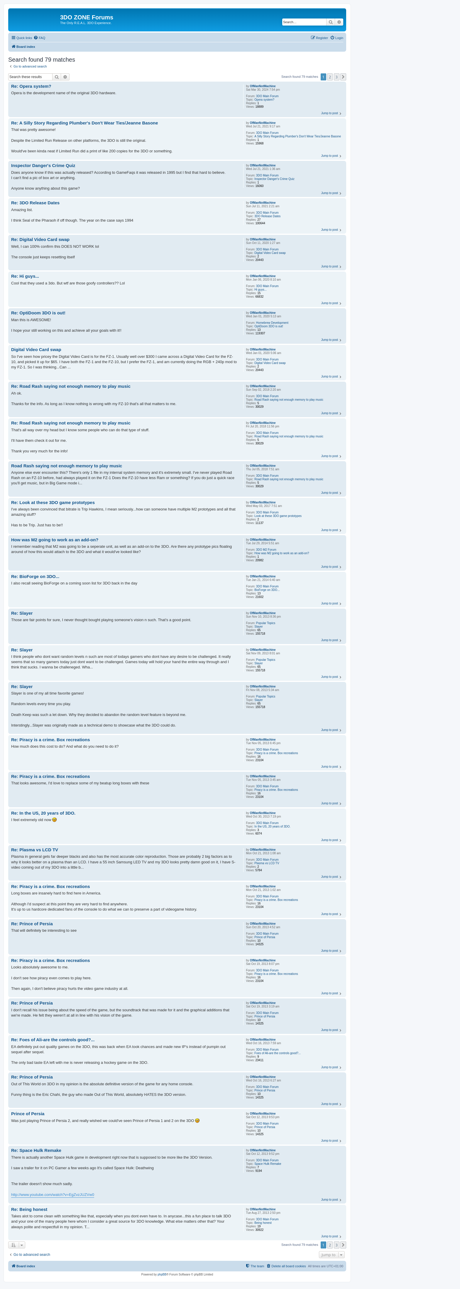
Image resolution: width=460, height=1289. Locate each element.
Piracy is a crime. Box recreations (276, 753)
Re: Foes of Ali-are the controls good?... (52, 1039)
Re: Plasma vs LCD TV (34, 849)
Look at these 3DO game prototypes (278, 516)
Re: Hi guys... (25, 276)
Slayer (258, 626)
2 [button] (330, 77)
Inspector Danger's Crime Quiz (274, 179)
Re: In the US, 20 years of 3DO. (43, 813)
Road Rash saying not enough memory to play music (288, 399)
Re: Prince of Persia (32, 923)
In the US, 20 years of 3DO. (272, 826)
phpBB (162, 1274)
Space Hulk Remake (267, 1163)
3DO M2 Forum (266, 549)
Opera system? (264, 99)
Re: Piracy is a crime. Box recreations (50, 739)
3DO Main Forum (267, 96)
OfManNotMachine (263, 86)
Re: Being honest (29, 1209)
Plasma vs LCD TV (266, 863)
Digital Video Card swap (270, 253)
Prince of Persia (264, 937)
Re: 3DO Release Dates (35, 202)
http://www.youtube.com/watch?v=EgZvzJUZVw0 (52, 1194)
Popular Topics (265, 623)
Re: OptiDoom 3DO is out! (38, 312)
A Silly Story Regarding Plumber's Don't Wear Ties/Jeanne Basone (297, 136)
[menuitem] (39, 37)
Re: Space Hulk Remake (36, 1150)
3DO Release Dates (267, 216)
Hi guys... (260, 289)
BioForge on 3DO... (267, 590)
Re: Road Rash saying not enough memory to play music (71, 386)
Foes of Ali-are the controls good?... (277, 1053)
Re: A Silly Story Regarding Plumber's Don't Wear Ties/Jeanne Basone (84, 122)
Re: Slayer (22, 613)
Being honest (262, 1222)
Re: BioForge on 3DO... (35, 576)
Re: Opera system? (31, 86)
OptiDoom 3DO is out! (268, 326)
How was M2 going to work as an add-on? (281, 553)
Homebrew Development (272, 322)
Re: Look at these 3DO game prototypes (53, 502)
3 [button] (337, 77)
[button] (343, 76)
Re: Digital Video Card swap (40, 239)
